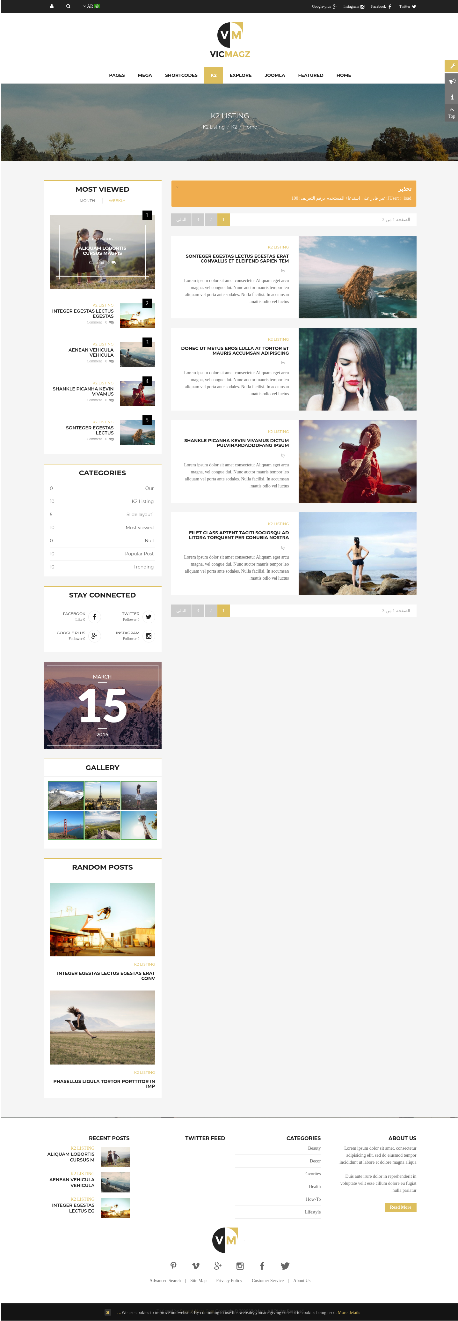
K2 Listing (277, 247)
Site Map (197, 1280)
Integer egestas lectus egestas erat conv (105, 975)
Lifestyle (312, 1212)
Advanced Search (164, 1280)
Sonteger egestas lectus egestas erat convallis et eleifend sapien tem (236, 258)
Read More (400, 1207)
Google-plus (323, 6)
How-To (312, 1199)
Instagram (353, 6)
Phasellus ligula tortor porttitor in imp (103, 1084)
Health (314, 1186)
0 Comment (98, 262)
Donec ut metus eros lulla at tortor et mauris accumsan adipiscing (234, 350)
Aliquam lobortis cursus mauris (101, 250)
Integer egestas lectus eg (72, 1208)
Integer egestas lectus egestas (82, 313)
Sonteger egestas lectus (89, 430)
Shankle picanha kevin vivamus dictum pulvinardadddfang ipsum (235, 443)
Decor (314, 1161)
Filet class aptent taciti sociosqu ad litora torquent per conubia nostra (238, 535)
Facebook (380, 6)
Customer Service (267, 1280)
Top (451, 112)
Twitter (406, 6)
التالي (180, 219)
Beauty (313, 1148)
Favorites (311, 1173)
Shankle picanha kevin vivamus (82, 391)
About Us (300, 1280)
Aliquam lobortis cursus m (70, 1157)
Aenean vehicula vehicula (90, 352)
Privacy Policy (228, 1280)
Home (249, 127)
